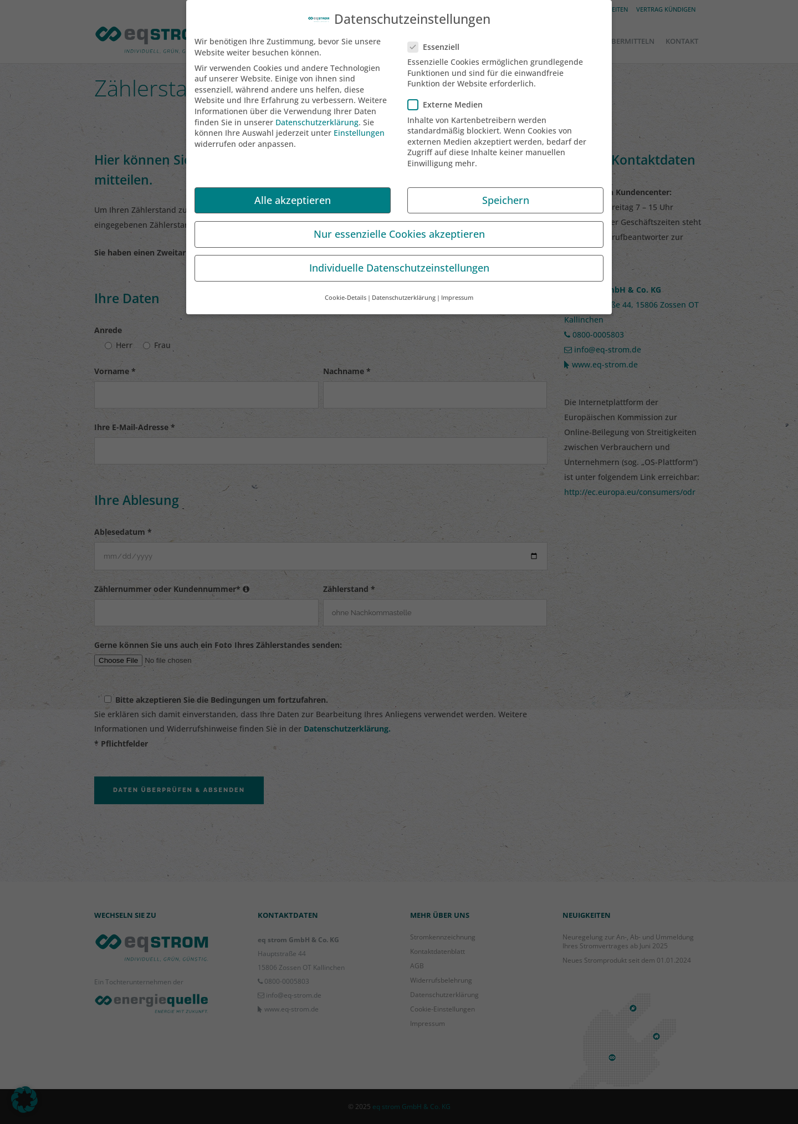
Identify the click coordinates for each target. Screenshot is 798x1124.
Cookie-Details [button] (345, 294)
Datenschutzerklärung (317, 118)
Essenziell (438, 42)
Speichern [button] (505, 195)
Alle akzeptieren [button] (292, 195)
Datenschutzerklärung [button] (404, 294)
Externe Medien (449, 100)
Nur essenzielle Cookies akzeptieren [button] (399, 229)
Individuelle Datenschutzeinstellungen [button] (399, 263)
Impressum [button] (457, 294)
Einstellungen (359, 129)
